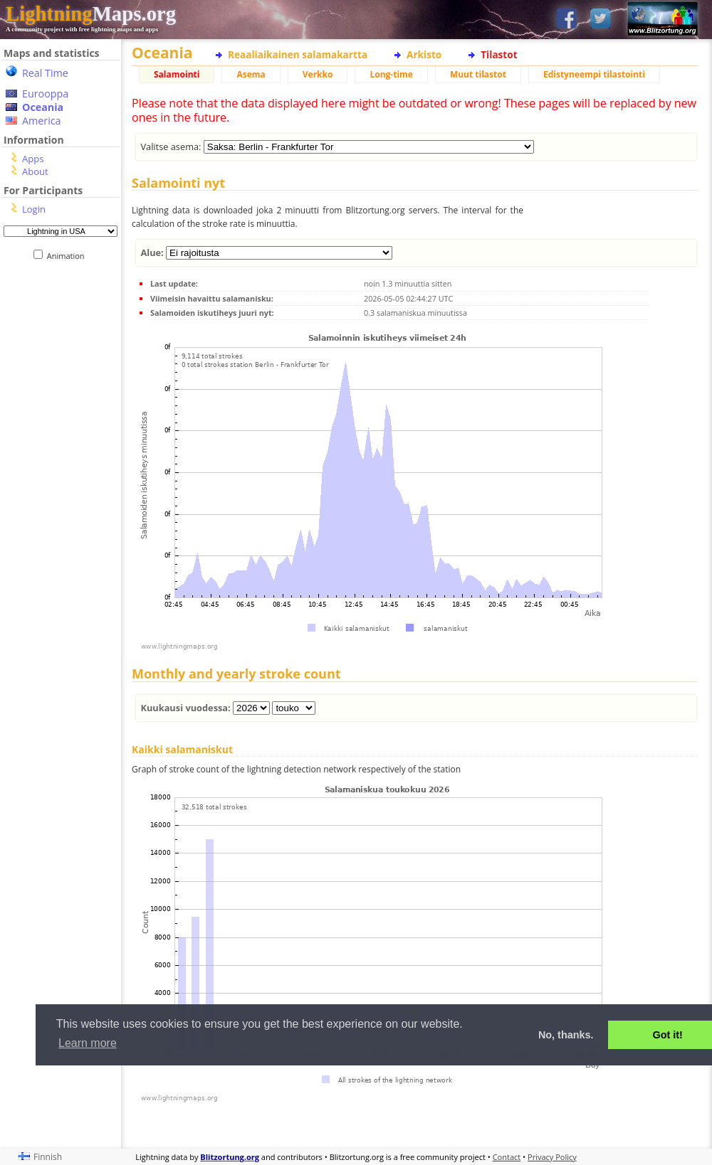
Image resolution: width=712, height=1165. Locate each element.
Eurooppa (45, 93)
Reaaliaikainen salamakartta (297, 54)
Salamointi (176, 74)
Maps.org (91, 13)
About (35, 171)
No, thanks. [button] (566, 1035)
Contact (507, 1156)
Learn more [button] (87, 1043)
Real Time (45, 73)
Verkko (318, 74)
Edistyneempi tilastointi (594, 74)
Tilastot (499, 54)
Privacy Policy (552, 1156)
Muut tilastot (478, 74)
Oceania (42, 107)
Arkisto (424, 54)
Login (34, 209)
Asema (250, 74)
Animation (68, 255)
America (41, 120)
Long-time (391, 74)
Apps (32, 158)
